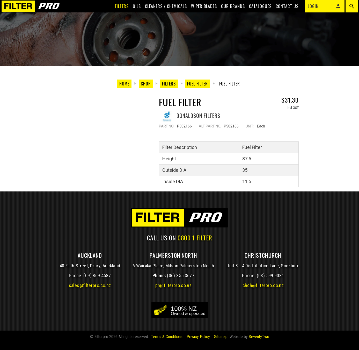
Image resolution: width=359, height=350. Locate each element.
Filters (117, 13)
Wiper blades (200, 13)
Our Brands (229, 13)
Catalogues (256, 13)
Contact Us (283, 13)
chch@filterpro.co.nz (263, 302)
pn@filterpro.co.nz (173, 302)
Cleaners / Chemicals (162, 13)
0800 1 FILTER (195, 254)
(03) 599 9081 (270, 292)
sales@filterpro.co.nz (90, 302)
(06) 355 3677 (180, 292)
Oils (133, 13)
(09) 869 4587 (97, 292)
